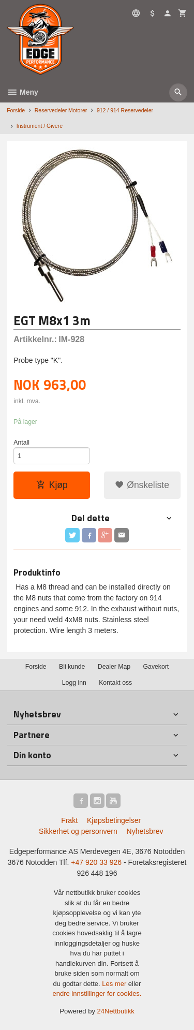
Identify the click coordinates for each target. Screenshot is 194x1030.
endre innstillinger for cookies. (97, 993)
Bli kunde (72, 666)
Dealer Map (114, 666)
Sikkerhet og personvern (78, 831)
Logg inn (74, 682)
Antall (21, 442)
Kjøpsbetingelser (114, 820)
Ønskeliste (142, 485)
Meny (22, 92)
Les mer (115, 984)
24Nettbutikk (116, 1011)
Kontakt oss (115, 682)
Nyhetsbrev (145, 831)
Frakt (69, 820)
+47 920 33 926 (96, 862)
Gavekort (156, 666)
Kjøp (52, 485)
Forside (16, 110)
